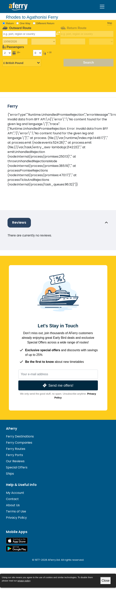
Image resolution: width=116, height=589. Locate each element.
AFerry (11, 428)
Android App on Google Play (17, 548)
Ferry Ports (14, 455)
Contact (12, 499)
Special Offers (16, 467)
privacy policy (23, 581)
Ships (10, 473)
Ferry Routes (15, 449)
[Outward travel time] (43, 41)
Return (10, 23)
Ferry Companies (19, 442)
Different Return (45, 23)
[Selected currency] (22, 63)
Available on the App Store (17, 540)
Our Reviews (15, 461)
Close (106, 580)
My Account (15, 493)
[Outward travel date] (15, 41)
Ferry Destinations (20, 436)
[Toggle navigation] (102, 6)
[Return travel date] (72, 41)
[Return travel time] (101, 41)
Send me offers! (57, 385)
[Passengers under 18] (37, 53)
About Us (13, 505)
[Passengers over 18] (7, 53)
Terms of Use (16, 511)
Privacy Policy (16, 517)
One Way (25, 23)
